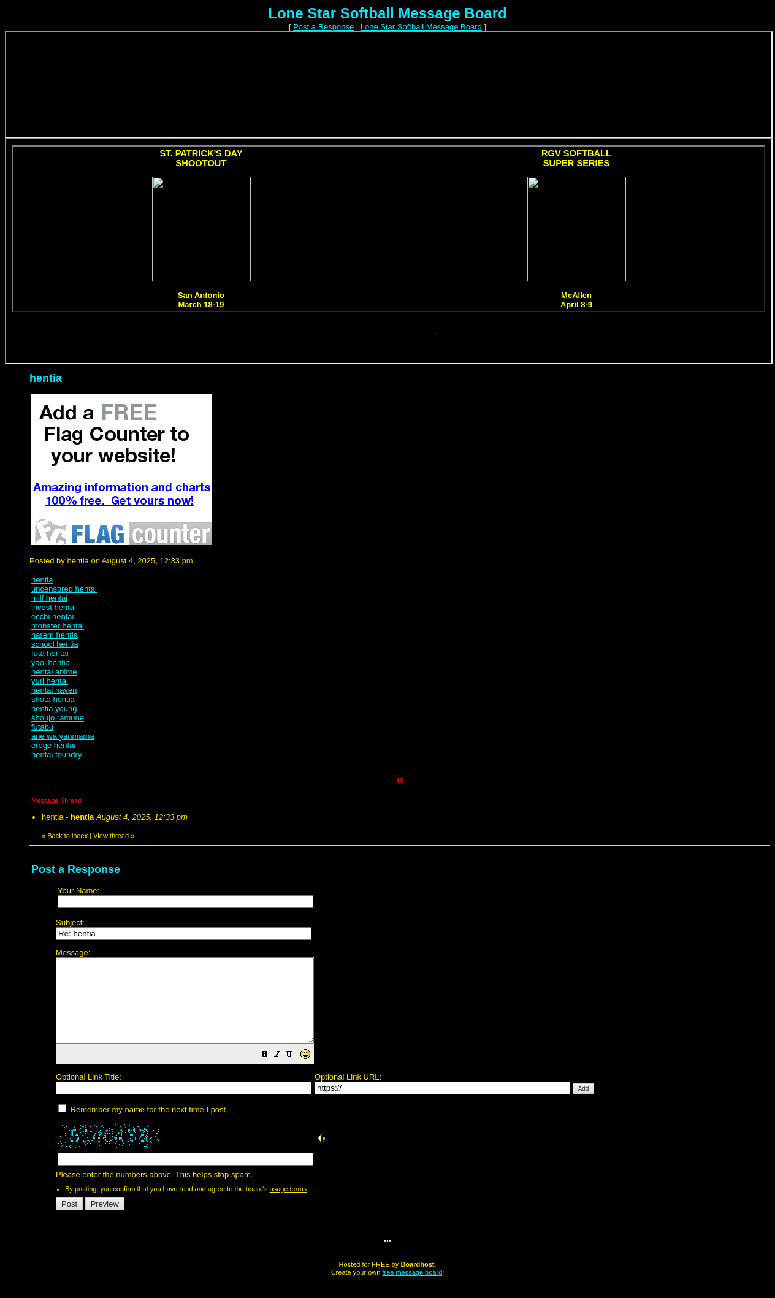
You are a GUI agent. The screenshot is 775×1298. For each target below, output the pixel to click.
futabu (42, 726)
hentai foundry (56, 754)
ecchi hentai (52, 616)
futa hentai (50, 653)
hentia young (54, 708)
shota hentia (53, 699)
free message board (412, 1288)
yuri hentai (49, 680)
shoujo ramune (57, 717)
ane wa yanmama (62, 736)
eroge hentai (53, 745)
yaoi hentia (50, 662)
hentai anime (54, 671)
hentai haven (54, 690)
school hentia (54, 644)
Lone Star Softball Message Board (421, 26)
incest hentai (53, 607)
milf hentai (49, 598)
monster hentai (57, 625)
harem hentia (54, 634)
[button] (295, 1072)
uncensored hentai (64, 589)
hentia (42, 579)
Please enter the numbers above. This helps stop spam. (408, 1072)
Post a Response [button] (323, 26)
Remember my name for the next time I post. (143, 1126)
